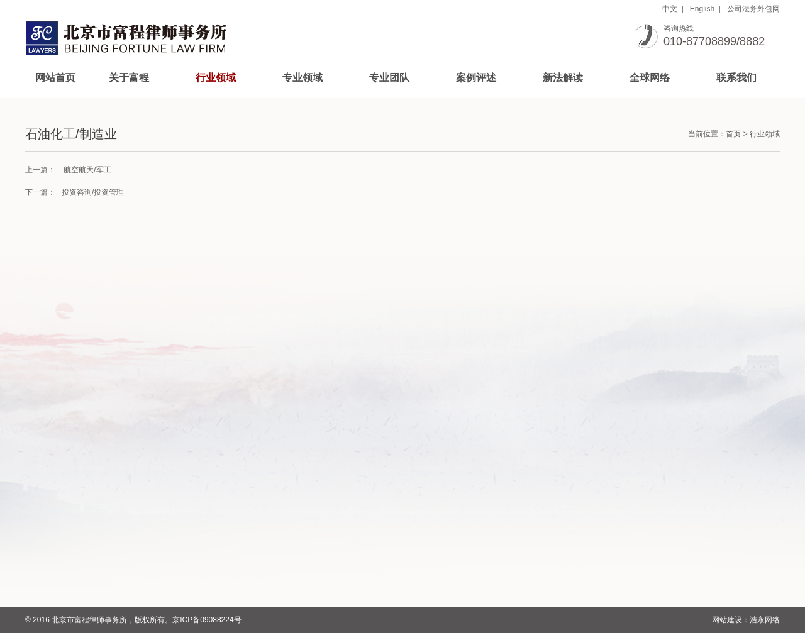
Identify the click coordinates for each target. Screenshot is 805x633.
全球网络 (650, 77)
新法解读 (563, 77)
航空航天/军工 (87, 169)
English (702, 8)
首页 (733, 133)
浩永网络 (765, 619)
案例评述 (476, 77)
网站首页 (55, 77)
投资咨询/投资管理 (93, 192)
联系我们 (736, 77)
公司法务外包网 (753, 8)
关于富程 (129, 77)
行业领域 (216, 77)
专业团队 (389, 77)
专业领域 (302, 77)
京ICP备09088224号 (206, 619)
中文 (669, 8)
